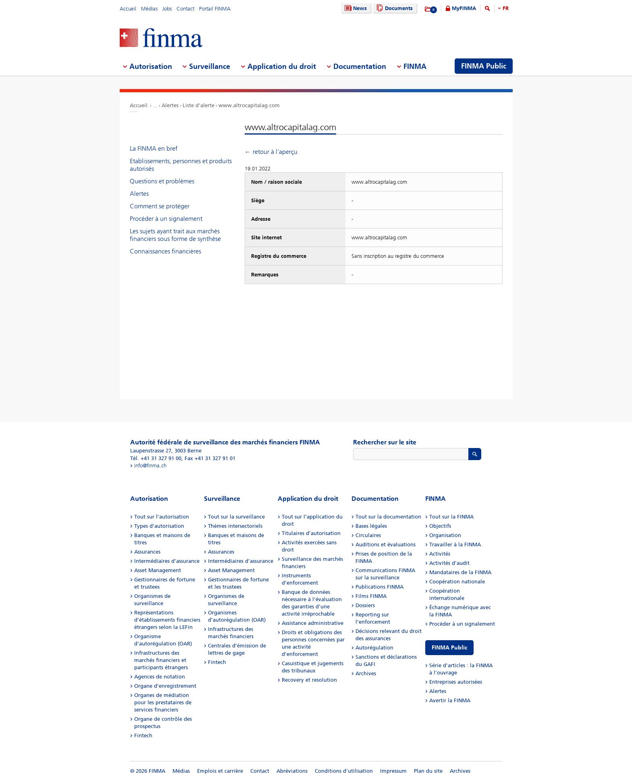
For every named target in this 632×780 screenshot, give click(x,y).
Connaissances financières (165, 251)
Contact (185, 9)
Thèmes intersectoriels (235, 526)
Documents (393, 8)
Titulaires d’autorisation (311, 533)
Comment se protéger (159, 206)
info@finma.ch (150, 466)
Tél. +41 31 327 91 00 (155, 458)
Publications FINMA (379, 587)
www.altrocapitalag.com (249, 105)
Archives (366, 673)
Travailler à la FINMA (455, 544)
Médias (149, 9)
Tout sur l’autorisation (161, 517)
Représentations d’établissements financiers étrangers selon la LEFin (167, 620)
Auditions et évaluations (386, 544)
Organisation (445, 535)
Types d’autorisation (159, 526)
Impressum (393, 771)
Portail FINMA (215, 9)
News (355, 8)
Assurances (147, 552)
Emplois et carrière (220, 771)
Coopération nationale (457, 582)
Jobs (167, 9)
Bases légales (371, 526)
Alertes (170, 105)
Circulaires (368, 535)
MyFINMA (464, 8)
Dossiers (365, 605)
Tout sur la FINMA (451, 517)
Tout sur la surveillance (236, 517)
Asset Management (157, 570)
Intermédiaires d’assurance (167, 561)
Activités (439, 554)
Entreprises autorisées (455, 682)
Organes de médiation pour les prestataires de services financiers (162, 702)
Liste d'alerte (198, 105)
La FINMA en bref (153, 148)
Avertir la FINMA (449, 700)
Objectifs (440, 526)
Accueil (128, 9)
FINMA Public (449, 647)
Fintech (143, 735)
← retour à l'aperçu (271, 152)
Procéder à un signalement (166, 218)
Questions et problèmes (162, 181)
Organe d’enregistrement (165, 686)
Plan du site (428, 771)
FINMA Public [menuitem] (483, 66)
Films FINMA (371, 596)
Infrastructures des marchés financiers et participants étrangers (161, 660)
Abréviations (292, 771)
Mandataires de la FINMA (460, 572)
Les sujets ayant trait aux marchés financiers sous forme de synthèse (175, 235)
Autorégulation (374, 648)
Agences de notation (159, 677)
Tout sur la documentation (388, 517)
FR (506, 8)
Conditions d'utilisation (344, 771)
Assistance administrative (312, 623)
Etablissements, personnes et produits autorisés (181, 164)
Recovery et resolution (309, 680)
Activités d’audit (449, 563)
